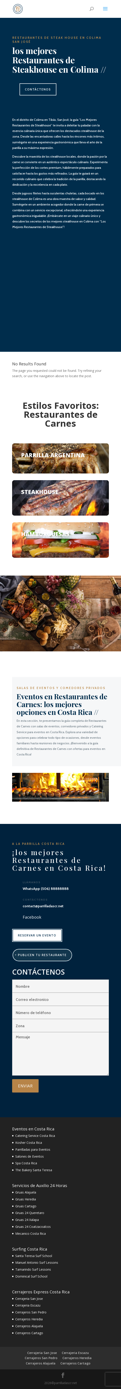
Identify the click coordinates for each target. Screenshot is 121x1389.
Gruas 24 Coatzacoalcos (33, 1226)
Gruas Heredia (25, 1199)
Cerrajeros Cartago (29, 1333)
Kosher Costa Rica (28, 1142)
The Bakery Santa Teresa (33, 1170)
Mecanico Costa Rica (30, 1233)
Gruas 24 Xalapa (27, 1220)
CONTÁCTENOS (38, 89)
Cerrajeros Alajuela (29, 1326)
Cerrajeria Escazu (27, 1305)
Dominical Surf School (31, 1276)
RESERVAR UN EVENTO (37, 935)
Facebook (32, 917)
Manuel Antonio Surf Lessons (36, 1262)
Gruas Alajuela (25, 1192)
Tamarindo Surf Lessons (33, 1269)
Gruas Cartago (25, 1206)
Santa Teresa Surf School (33, 1256)
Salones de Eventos (29, 1156)
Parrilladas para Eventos (32, 1149)
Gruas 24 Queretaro (29, 1213)
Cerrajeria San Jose (29, 1298)
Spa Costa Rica (26, 1163)
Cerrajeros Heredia (29, 1319)
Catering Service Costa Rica (35, 1136)
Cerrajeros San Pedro (30, 1312)
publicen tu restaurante (42, 955)
